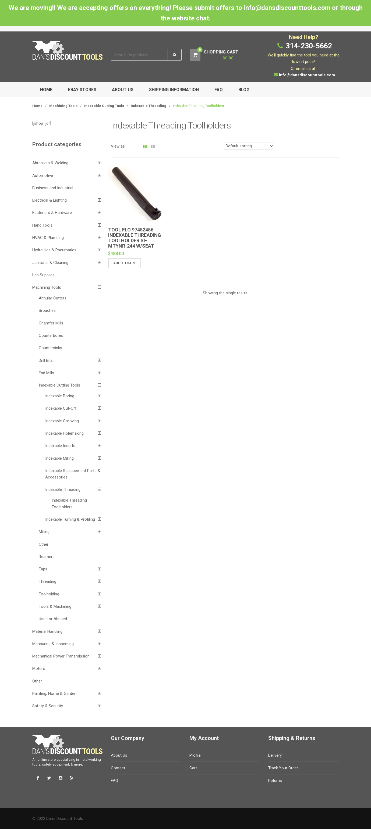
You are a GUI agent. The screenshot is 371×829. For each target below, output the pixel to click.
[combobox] (139, 55)
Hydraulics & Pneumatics (54, 250)
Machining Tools (63, 106)
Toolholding (49, 594)
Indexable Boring (59, 396)
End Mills (46, 372)
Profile (195, 755)
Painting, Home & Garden (54, 693)
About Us (122, 89)
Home (46, 89)
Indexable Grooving (62, 421)
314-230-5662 (309, 46)
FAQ (218, 89)
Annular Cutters (52, 298)
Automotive (42, 175)
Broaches (47, 310)
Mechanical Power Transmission (61, 656)
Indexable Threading (148, 106)
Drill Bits (46, 360)
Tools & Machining (55, 606)
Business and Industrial (52, 187)
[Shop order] (249, 146)
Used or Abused (53, 618)
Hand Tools (42, 225)
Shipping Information (174, 89)
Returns (275, 780)
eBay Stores (82, 89)
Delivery (275, 755)
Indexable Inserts (60, 445)
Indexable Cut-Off (61, 408)
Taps (43, 569)
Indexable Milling (59, 458)
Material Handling (47, 631)
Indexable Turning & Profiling (70, 519)
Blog (243, 89)
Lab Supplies (43, 275)
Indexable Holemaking (64, 433)
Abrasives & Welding (50, 162)
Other (43, 544)
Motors (38, 668)
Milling (44, 531)
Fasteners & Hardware (52, 212)
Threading (47, 581)
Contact (118, 768)
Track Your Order (283, 768)
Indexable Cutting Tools (104, 106)
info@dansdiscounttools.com (307, 75)
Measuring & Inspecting (53, 643)
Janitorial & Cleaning (50, 262)
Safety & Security (47, 705)
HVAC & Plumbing (48, 237)
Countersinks (50, 347)
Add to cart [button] (124, 263)
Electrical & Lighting (49, 200)
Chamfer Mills (51, 323)
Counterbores (51, 335)
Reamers (47, 556)
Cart (193, 768)
